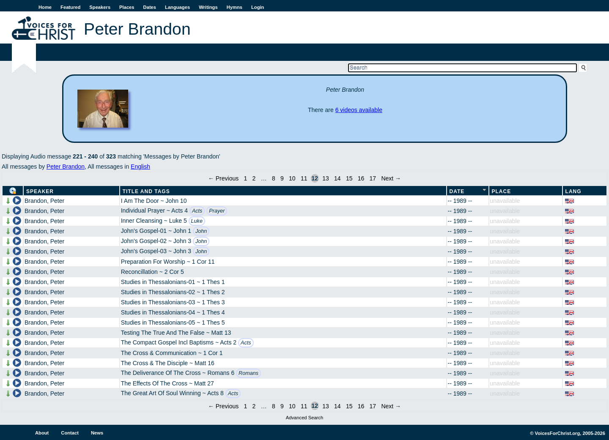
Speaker (40, 191)
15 (349, 178)
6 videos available (358, 110)
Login (257, 7)
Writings (208, 7)
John (201, 231)
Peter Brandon (66, 166)
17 (373, 178)
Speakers (99, 7)
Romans (248, 373)
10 (292, 178)
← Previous (223, 178)
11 (304, 178)
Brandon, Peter (44, 200)
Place (501, 191)
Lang (573, 191)
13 (325, 178)
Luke (197, 221)
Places (126, 7)
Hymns (234, 7)
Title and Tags (146, 191)
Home (45, 7)
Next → (391, 178)
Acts (197, 211)
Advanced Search (304, 417)
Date (457, 191)
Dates (149, 7)
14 (337, 178)
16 (361, 178)
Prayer (217, 211)
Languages (177, 7)
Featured (70, 7)
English (140, 166)
